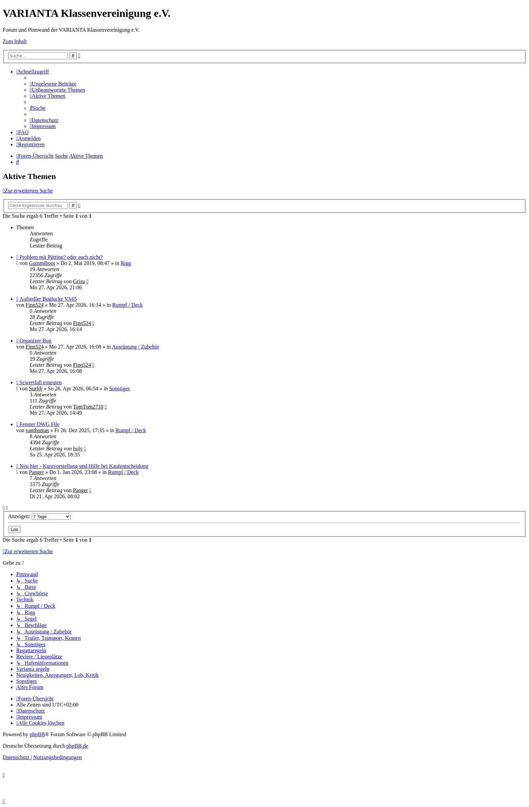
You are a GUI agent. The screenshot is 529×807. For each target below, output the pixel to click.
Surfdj (36, 388)
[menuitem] (53, 84)
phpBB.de (77, 746)
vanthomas (37, 430)
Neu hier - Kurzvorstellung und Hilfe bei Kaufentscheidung (84, 466)
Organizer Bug (35, 340)
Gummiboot (42, 263)
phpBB (37, 734)
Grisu (79, 281)
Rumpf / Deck (127, 305)
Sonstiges (119, 388)
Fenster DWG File (39, 424)
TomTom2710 (88, 407)
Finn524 (35, 305)
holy (77, 448)
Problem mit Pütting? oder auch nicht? (61, 257)
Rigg (125, 263)
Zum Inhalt (15, 41)
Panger (36, 472)
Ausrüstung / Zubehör (135, 347)
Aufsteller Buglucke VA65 (48, 299)
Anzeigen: (39, 516)
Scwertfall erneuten (41, 382)
